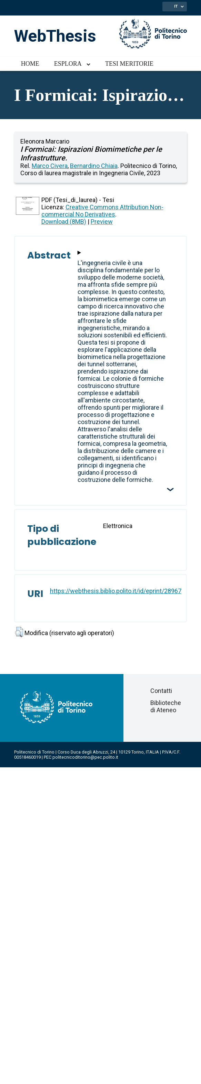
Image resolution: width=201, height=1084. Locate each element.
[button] (19, 632)
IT (176, 6)
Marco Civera (50, 165)
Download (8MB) (63, 221)
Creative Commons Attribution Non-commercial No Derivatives (102, 210)
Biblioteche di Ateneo (165, 706)
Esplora (68, 63)
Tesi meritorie (129, 63)
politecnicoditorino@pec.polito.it (85, 757)
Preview (102, 221)
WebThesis (55, 36)
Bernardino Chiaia (94, 165)
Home (30, 63)
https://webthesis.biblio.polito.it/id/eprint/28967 (115, 590)
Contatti (161, 690)
